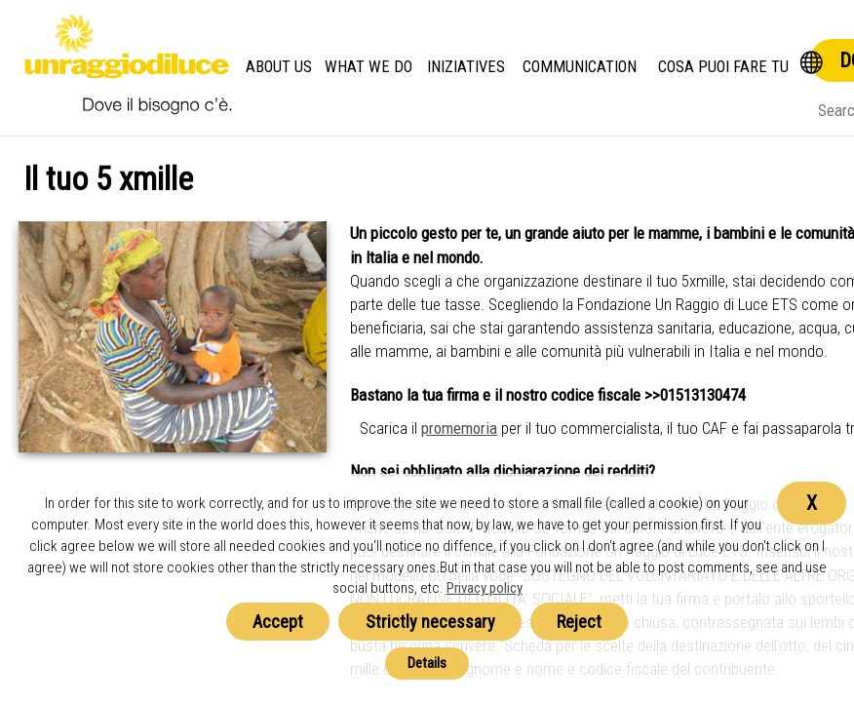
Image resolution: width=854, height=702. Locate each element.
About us (279, 67)
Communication (580, 67)
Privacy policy (484, 588)
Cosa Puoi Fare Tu (723, 67)
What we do (368, 67)
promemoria (459, 428)
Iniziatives (466, 67)
